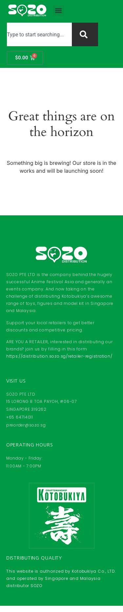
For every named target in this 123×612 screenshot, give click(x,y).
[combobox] (39, 34)
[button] (58, 10)
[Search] (85, 34)
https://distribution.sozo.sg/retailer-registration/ (59, 356)
